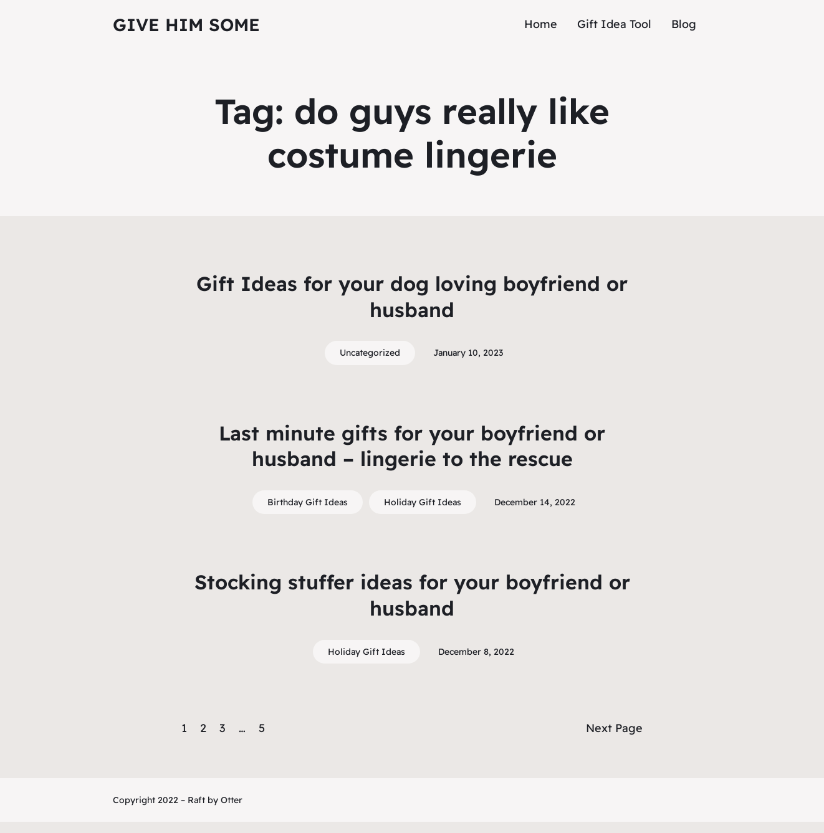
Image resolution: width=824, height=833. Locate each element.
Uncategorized (370, 352)
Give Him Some (186, 25)
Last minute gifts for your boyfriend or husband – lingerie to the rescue (412, 446)
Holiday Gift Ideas (422, 502)
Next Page (614, 728)
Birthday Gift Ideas (307, 502)
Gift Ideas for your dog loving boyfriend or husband (412, 296)
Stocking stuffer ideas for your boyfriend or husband (412, 595)
